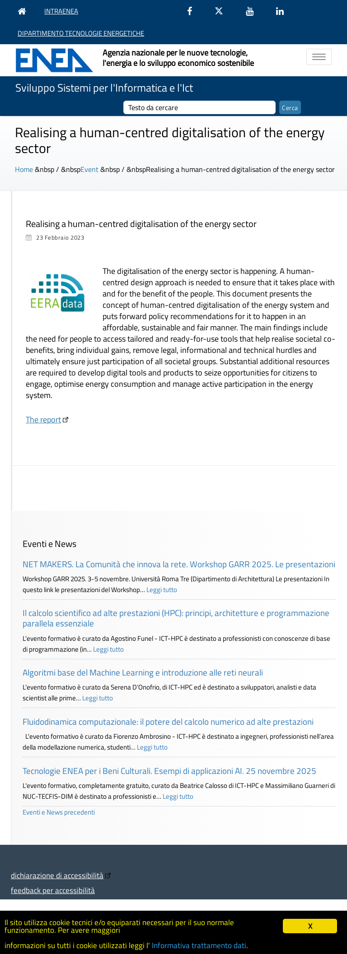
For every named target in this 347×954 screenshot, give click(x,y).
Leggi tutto (161, 589)
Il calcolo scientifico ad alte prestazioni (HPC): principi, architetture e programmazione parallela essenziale (176, 618)
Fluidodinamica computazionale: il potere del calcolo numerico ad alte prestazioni (168, 721)
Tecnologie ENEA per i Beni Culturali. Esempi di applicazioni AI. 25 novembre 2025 (169, 770)
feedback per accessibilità (53, 890)
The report (43, 419)
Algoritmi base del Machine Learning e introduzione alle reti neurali (143, 672)
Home (24, 169)
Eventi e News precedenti (59, 812)
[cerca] (199, 107)
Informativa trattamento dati (199, 945)
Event (89, 169)
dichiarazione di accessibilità (57, 875)
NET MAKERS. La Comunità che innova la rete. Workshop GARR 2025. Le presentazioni (179, 563)
